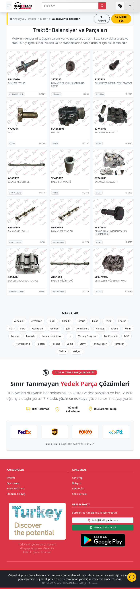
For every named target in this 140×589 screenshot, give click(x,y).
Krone (114, 328)
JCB (68, 328)
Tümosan (119, 343)
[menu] (9, 5)
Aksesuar (19, 321)
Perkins (56, 343)
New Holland (23, 343)
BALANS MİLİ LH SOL (18, 181)
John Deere (83, 328)
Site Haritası (79, 493)
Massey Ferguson (87, 336)
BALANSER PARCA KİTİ (106, 132)
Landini (15, 336)
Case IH (66, 321)
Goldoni (54, 328)
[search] (102, 5)
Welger (77, 351)
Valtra (62, 351)
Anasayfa (17, 18)
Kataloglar (78, 488)
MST (126, 336)
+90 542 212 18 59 (103, 527)
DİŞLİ (10, 132)
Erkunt (122, 321)
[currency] (120, 6)
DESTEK (55, 132)
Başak (52, 321)
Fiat (11, 328)
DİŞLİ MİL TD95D (16, 83)
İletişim (76, 483)
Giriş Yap (77, 478)
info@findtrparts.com (103, 520)
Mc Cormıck (110, 336)
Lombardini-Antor (52, 336)
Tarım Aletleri (99, 343)
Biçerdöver (13, 483)
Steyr (82, 343)
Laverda (30, 336)
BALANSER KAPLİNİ (61, 181)
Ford (22, 328)
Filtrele (102, 18)
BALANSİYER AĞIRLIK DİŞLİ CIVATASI (113, 83)
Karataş (100, 328)
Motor (43, 18)
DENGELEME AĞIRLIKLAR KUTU (111, 280)
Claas (95, 321)
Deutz (108, 321)
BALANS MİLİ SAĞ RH (62, 231)
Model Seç (121, 18)
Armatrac (36, 321)
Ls (70, 336)
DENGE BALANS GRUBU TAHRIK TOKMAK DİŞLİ (111, 233)
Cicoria (81, 321)
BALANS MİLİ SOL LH (18, 231)
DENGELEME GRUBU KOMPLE (23, 280)
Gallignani (38, 328)
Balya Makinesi (15, 488)
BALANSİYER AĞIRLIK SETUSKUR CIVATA (67, 85)
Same (70, 343)
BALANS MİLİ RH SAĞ (62, 280)
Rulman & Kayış (16, 493)
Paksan (41, 343)
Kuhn (128, 328)
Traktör (32, 18)
